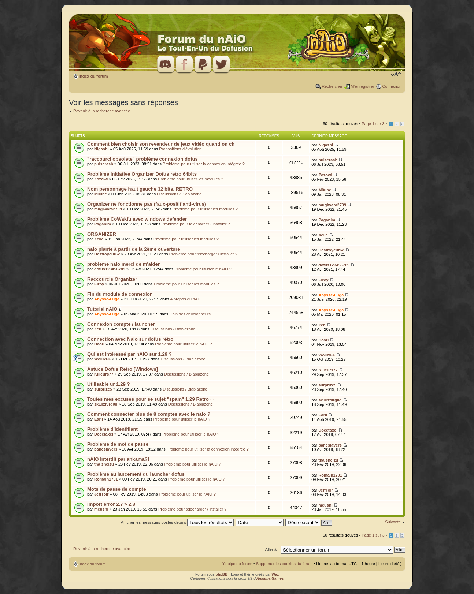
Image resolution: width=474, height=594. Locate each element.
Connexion (391, 86)
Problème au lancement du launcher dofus (136, 474)
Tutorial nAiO (102, 309)
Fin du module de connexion (120, 294)
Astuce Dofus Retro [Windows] (122, 369)
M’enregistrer (362, 86)
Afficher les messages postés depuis (177, 522)
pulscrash (103, 164)
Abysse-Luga (106, 299)
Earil (98, 419)
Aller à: (271, 549)
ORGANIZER (101, 234)
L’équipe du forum (236, 563)
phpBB (222, 574)
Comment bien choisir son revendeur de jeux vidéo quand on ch (160, 144)
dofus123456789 (109, 269)
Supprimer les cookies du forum (284, 563)
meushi (101, 509)
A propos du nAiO (185, 299)
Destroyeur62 (107, 254)
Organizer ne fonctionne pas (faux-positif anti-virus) (146, 204)
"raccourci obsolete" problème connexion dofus (142, 159)
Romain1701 (106, 479)
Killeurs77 (104, 374)
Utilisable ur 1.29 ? (108, 384)
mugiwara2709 (108, 209)
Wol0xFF (102, 359)
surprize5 (103, 389)
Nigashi (101, 149)
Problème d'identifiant (112, 429)
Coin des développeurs (190, 314)
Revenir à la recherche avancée (101, 111)
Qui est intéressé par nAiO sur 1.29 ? (129, 354)
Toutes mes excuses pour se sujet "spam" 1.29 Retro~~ (150, 399)
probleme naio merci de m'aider (123, 264)
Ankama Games (270, 578)
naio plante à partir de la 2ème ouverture (133, 249)
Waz (275, 574)
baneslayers (106, 449)
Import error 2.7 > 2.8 (111, 504)
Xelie (99, 239)
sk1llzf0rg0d (106, 404)
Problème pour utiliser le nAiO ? (202, 269)
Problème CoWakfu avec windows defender (137, 219)
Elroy (99, 284)
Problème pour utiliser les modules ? (190, 179)
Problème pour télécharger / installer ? (196, 224)
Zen (97, 329)
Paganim (102, 224)
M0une (100, 194)
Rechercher (332, 86)
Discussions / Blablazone (179, 194)
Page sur (373, 124)
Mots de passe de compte (116, 489)
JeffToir (101, 494)
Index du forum (93, 76)
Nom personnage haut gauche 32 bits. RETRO (140, 189)
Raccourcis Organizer (112, 279)
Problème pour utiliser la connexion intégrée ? (204, 164)
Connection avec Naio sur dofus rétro (130, 339)
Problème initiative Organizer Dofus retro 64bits (142, 174)
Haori (99, 344)
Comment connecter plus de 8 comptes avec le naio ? (148, 414)
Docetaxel (103, 434)
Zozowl (101, 179)
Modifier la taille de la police (396, 74)
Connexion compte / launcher (121, 324)
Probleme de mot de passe (117, 444)
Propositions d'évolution (180, 149)
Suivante (393, 522)
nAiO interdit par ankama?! (118, 459)
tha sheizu (104, 464)
